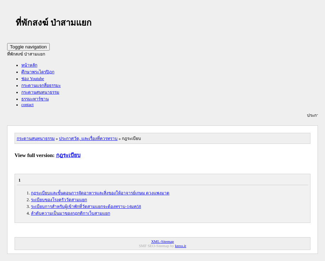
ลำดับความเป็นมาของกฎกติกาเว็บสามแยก (70, 213)
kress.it (180, 246)
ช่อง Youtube (32, 78)
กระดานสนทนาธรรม (40, 92)
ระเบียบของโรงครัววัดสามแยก (59, 199)
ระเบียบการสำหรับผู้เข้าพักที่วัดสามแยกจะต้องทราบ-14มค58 (86, 206)
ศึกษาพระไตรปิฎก (37, 71)
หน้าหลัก (29, 65)
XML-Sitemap (162, 241)
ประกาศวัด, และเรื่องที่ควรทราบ (88, 138)
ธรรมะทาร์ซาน (35, 98)
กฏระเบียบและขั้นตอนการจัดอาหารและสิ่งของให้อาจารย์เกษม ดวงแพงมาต (100, 192)
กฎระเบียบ (68, 155)
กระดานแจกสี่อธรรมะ (41, 85)
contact (27, 104)
